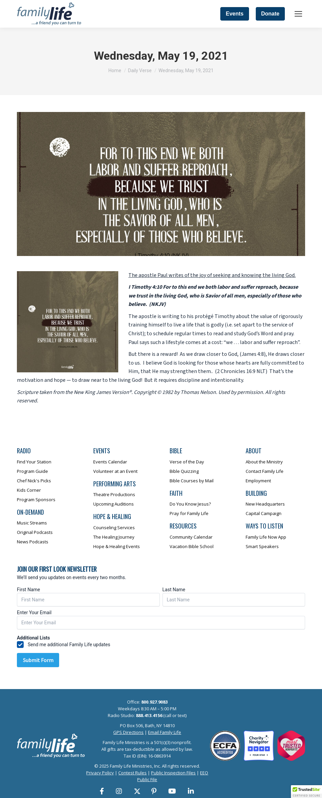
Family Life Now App (266, 537)
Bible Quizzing (184, 471)
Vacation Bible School (192, 546)
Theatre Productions (114, 494)
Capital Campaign (263, 513)
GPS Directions (128, 732)
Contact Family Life (264, 471)
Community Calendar (191, 537)
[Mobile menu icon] (298, 14)
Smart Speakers (262, 546)
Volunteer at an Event (115, 471)
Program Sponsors (36, 499)
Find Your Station (34, 462)
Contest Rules (132, 773)
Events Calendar (110, 462)
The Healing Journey (113, 537)
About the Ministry (264, 462)
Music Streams (32, 523)
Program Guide (32, 471)
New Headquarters (265, 504)
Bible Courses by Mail (192, 481)
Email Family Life (164, 732)
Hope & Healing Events (116, 546)
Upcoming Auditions (113, 504)
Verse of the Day (187, 462)
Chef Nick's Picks (34, 481)
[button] (306, 791)
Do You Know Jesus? (190, 504)
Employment (258, 481)
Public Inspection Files (173, 773)
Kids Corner (29, 490)
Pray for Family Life (189, 513)
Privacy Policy (100, 773)
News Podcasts (32, 542)
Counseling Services (114, 527)
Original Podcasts (35, 532)
